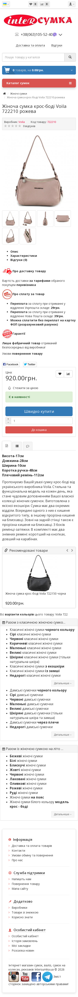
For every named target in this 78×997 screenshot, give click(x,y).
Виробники (19, 908)
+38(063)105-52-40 (37, 34)
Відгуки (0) (18, 260)
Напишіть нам (21, 879)
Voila (22, 122)
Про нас (17, 860)
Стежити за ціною (23, 388)
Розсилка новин (23, 950)
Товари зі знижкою (25, 912)
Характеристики (23, 256)
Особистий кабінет (25, 936)
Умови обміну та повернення (32, 855)
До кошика (39, 430)
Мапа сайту (20, 889)
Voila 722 (61, 614)
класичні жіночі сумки (30, 634)
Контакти (18, 850)
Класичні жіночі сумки (42, 630)
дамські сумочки (26, 695)
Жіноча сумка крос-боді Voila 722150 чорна (35, 593)
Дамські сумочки (38, 690)
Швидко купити (39, 411)
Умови (22, 354)
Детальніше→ (63, 683)
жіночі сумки (26, 756)
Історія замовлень (25, 941)
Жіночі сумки (18, 93)
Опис (14, 251)
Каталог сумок (39, 83)
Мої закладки (21, 946)
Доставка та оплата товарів (32, 846)
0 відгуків (29, 126)
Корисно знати (22, 917)
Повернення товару (26, 884)
